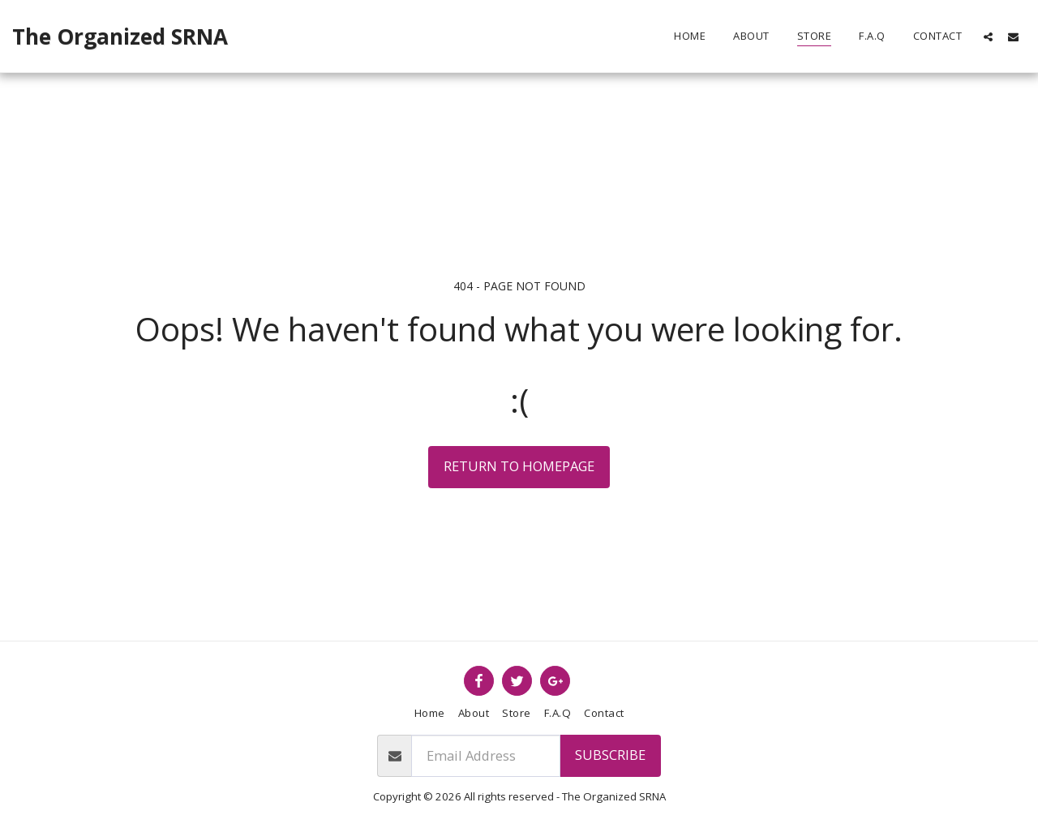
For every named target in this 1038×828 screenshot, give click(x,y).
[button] (988, 36)
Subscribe (610, 754)
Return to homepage (519, 466)
